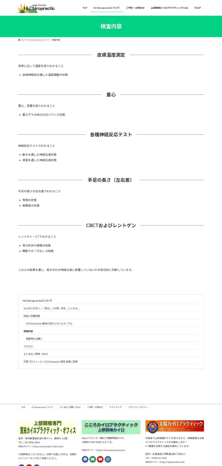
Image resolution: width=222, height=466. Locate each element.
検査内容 (28, 331)
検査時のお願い (34, 338)
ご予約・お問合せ (95, 407)
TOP (23, 407)
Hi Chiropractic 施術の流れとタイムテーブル (49, 323)
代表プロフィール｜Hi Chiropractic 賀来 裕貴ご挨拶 (51, 361)
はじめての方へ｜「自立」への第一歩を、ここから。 (52, 308)
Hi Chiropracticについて (37, 300)
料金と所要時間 (32, 316)
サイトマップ (116, 407)
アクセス (28, 346)
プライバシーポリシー (138, 407)
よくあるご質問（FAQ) (36, 353)
